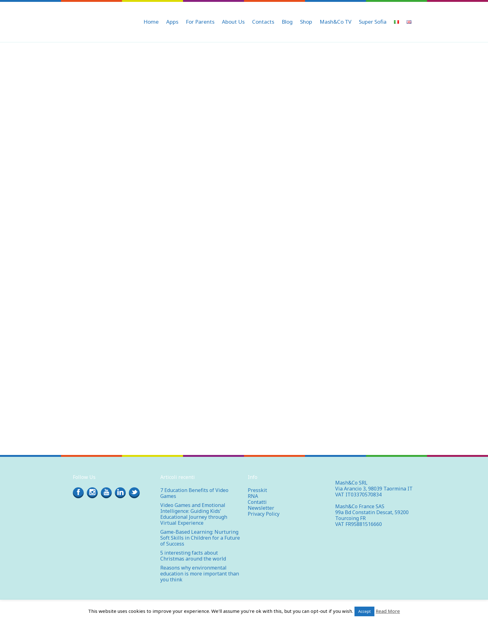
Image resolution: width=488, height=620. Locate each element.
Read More (388, 611)
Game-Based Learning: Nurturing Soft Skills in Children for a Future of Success (200, 537)
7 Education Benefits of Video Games (194, 493)
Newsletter (261, 507)
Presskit (257, 490)
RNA (253, 496)
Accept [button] (364, 611)
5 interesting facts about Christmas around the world (193, 555)
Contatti (257, 502)
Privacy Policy (263, 513)
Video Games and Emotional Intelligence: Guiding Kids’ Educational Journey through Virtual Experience (193, 514)
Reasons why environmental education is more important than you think (199, 573)
